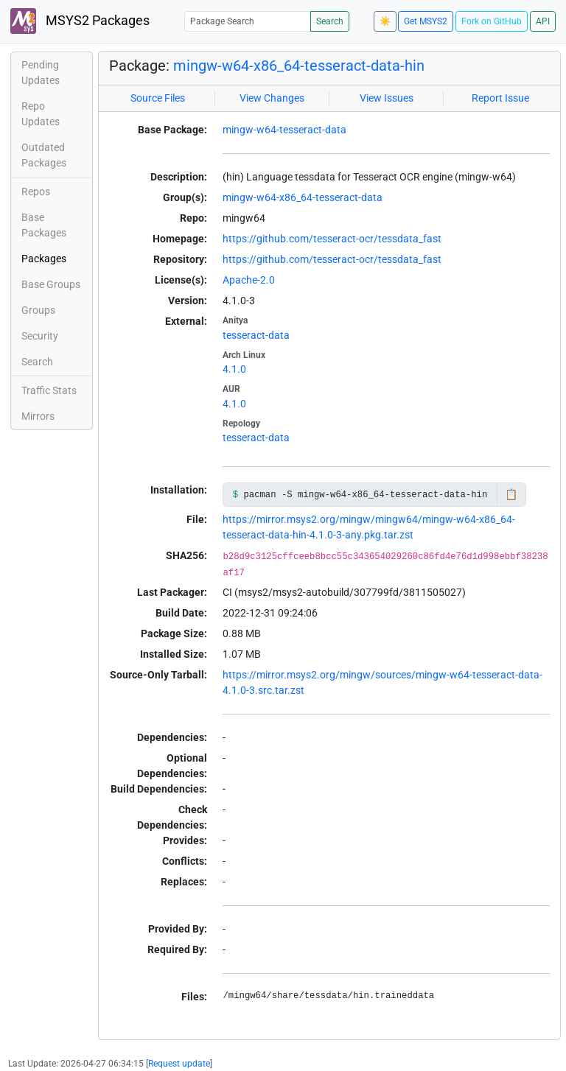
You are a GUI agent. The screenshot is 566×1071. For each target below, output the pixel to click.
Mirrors (38, 416)
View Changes (272, 98)
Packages (43, 258)
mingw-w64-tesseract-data (284, 130)
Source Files (157, 98)
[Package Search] (247, 21)
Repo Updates (40, 113)
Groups (38, 310)
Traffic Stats (49, 390)
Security (39, 336)
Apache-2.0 (249, 280)
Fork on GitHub (491, 21)
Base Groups (50, 284)
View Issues (386, 98)
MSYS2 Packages (80, 21)
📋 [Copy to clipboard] (511, 494)
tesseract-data (256, 335)
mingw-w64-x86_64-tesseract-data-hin (298, 65)
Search (329, 21)
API (543, 21)
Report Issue (500, 98)
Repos (35, 191)
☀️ (385, 21)
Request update (179, 1063)
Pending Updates (40, 72)
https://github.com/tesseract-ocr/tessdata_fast (332, 239)
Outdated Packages (43, 155)
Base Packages (43, 225)
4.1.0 (234, 369)
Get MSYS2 (425, 21)
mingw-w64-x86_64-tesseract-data (302, 197)
